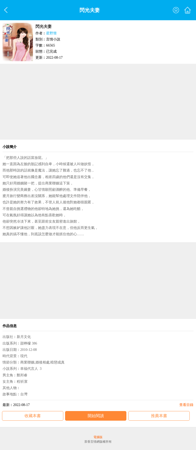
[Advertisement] (98, 101)
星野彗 (51, 33)
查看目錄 (186, 405)
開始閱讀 (96, 416)
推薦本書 (159, 416)
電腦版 (98, 437)
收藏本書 (33, 416)
